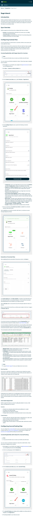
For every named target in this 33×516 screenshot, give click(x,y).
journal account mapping (5, 431)
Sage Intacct (13, 8)
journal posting (12, 428)
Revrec (2, 8)
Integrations (7, 8)
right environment (25, 64)
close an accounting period (13, 430)
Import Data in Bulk (22, 322)
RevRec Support (9, 365)
